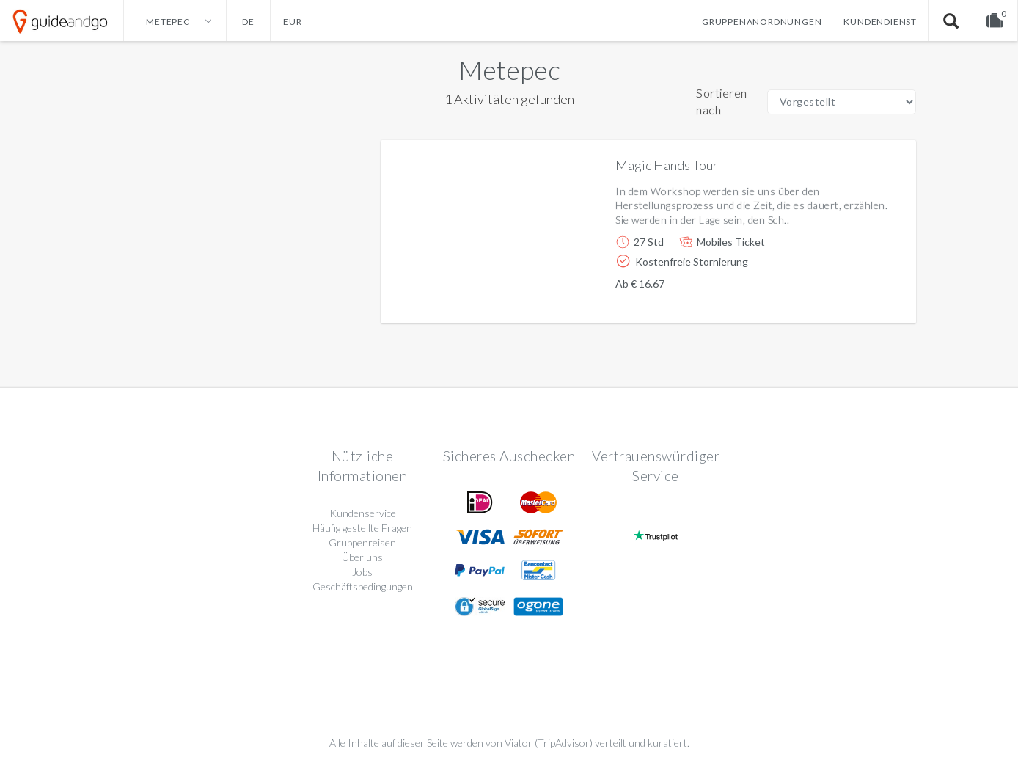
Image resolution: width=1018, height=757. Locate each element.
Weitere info (855, 300)
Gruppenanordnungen (761, 21)
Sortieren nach (721, 101)
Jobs (362, 572)
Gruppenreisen (362, 542)
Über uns (362, 557)
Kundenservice (362, 513)
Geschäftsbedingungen (362, 586)
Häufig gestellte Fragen (362, 528)
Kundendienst (880, 21)
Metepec (509, 70)
